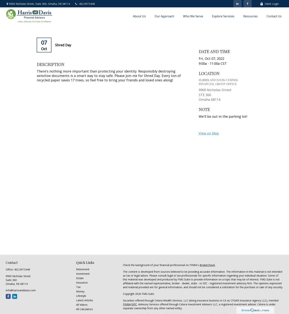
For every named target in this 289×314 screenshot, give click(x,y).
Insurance (82, 282)
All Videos (82, 304)
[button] (139, 16)
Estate (80, 278)
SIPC (134, 304)
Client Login (269, 4)
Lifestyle (81, 296)
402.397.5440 (84, 4)
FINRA (126, 304)
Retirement (82, 269)
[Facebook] (247, 3)
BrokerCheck (207, 265)
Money (80, 291)
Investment (83, 273)
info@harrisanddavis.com (21, 290)
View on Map (209, 133)
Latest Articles (84, 300)
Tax (78, 287)
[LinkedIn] (237, 3)
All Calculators (84, 309)
